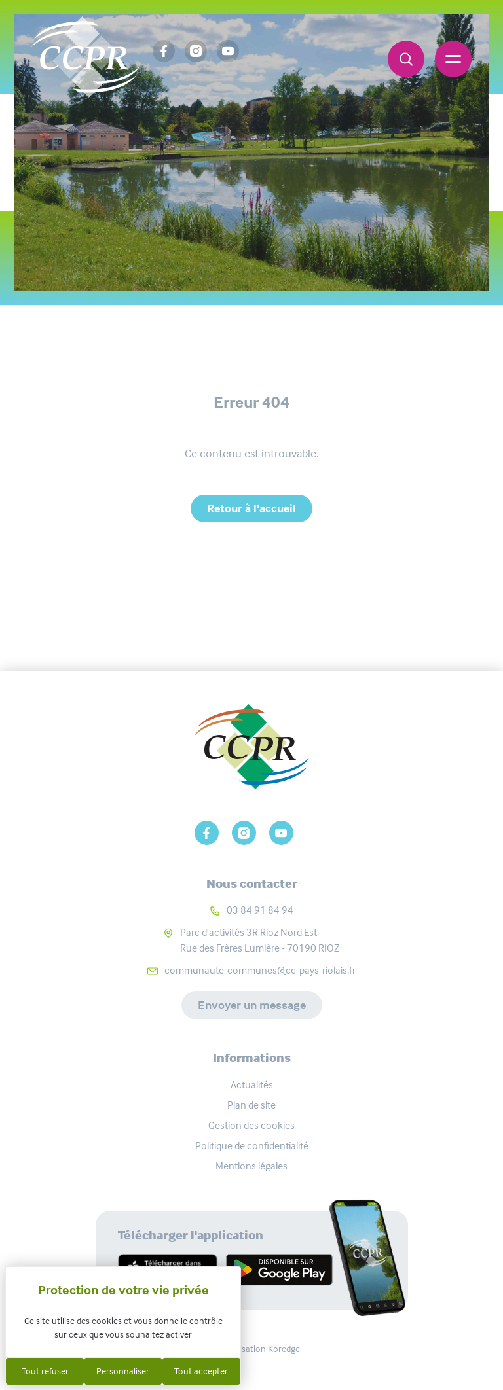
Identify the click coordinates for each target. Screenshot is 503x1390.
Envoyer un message (252, 1005)
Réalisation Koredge (252, 1349)
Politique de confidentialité (251, 1145)
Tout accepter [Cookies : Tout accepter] (201, 1371)
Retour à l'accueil (251, 508)
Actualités (252, 1085)
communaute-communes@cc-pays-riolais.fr (260, 970)
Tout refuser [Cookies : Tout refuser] (45, 1371)
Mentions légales (251, 1166)
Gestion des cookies (251, 1125)
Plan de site (251, 1105)
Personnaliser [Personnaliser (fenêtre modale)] (122, 1371)
